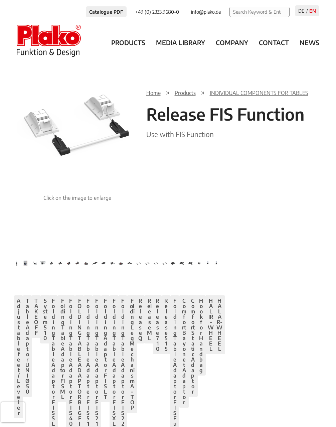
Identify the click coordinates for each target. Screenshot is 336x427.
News (309, 42)
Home (153, 93)
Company (232, 42)
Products (128, 42)
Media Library (180, 42)
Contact (274, 42)
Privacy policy (225, 405)
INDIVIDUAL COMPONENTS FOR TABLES (259, 93)
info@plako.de (119, 405)
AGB (285, 405)
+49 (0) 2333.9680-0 (67, 405)
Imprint (260, 405)
